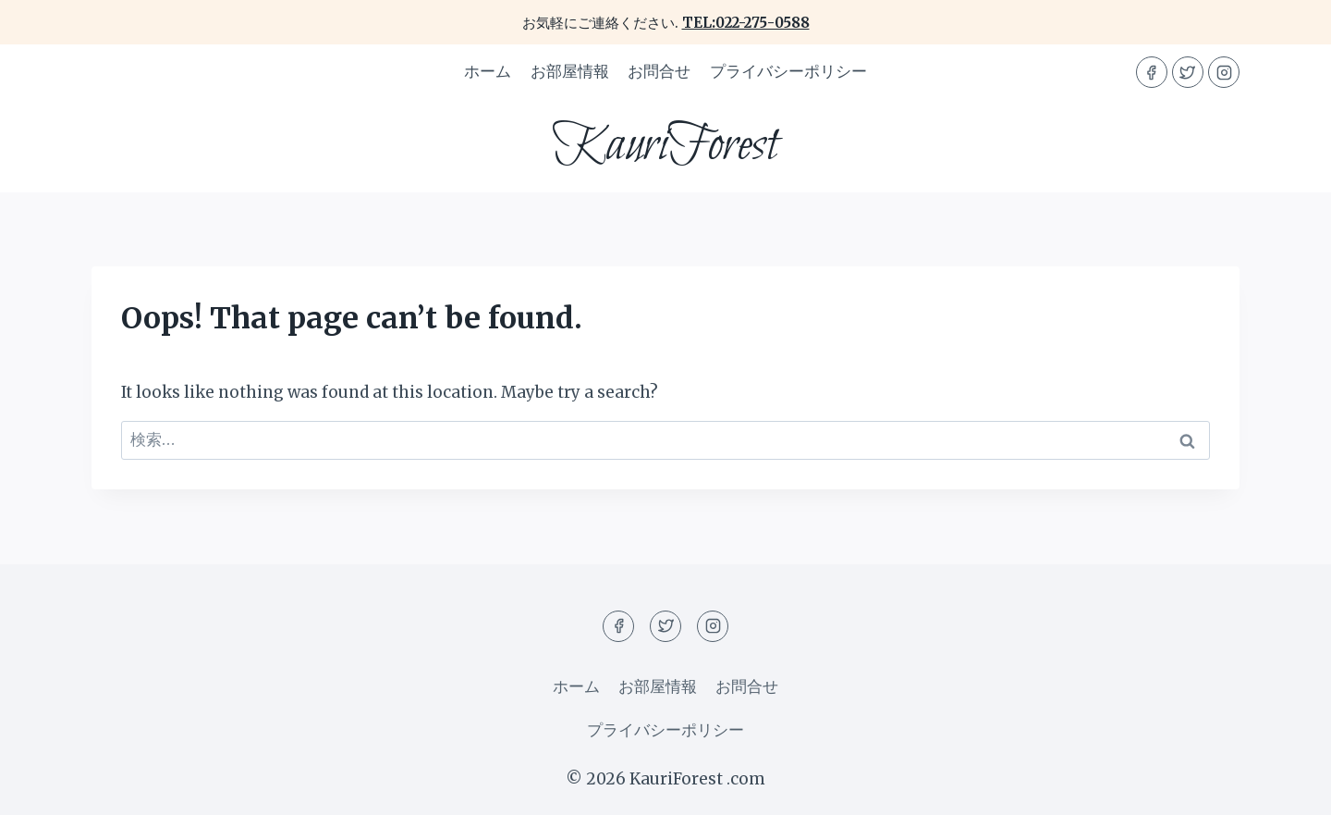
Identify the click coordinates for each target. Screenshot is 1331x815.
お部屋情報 (570, 71)
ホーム (487, 71)
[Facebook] (1151, 72)
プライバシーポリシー (788, 71)
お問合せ (659, 71)
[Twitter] (1187, 72)
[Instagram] (1223, 72)
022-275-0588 (762, 22)
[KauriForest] (665, 146)
